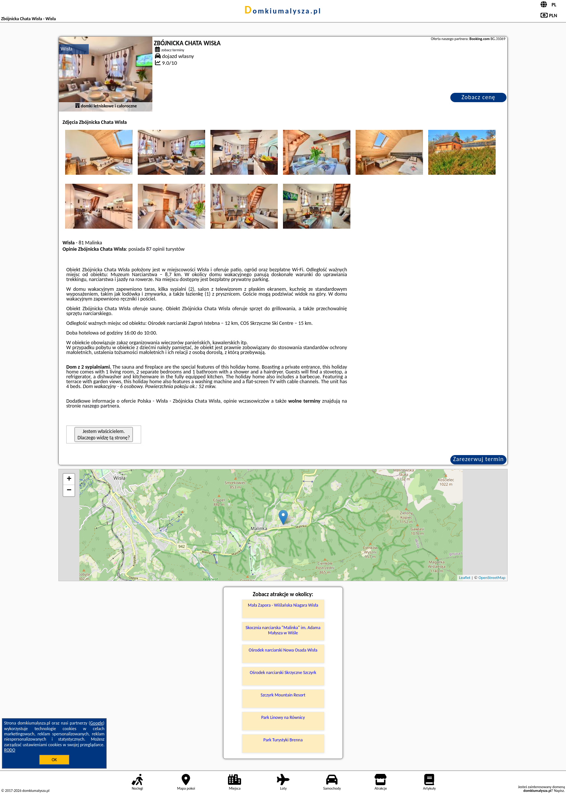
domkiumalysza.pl (283, 10)
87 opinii (155, 249)
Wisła (66, 49)
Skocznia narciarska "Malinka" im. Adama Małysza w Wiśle (283, 630)
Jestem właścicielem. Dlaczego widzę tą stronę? (103, 434)
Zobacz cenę (479, 97)
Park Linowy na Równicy (283, 717)
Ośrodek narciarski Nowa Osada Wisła (283, 650)
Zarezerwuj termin (478, 459)
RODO (9, 750)
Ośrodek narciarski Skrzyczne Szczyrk (283, 672)
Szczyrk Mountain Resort (283, 695)
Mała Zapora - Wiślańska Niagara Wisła (283, 605)
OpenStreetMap (491, 577)
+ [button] (69, 479)
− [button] (69, 490)
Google (96, 723)
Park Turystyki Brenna (283, 739)
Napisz (559, 790)
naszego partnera (100, 406)
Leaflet (464, 577)
